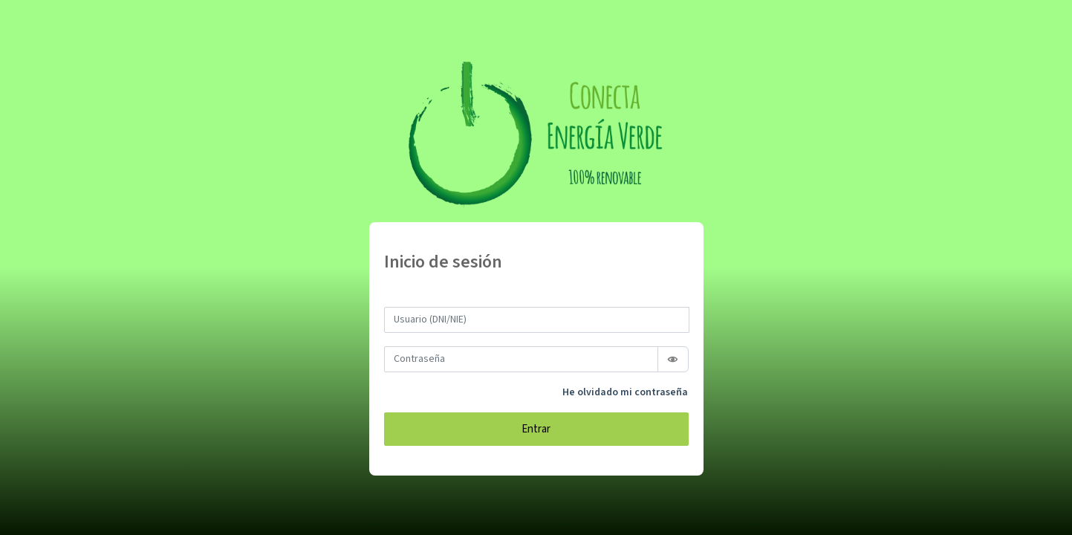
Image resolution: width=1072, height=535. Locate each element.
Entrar (536, 429)
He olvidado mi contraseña (625, 392)
